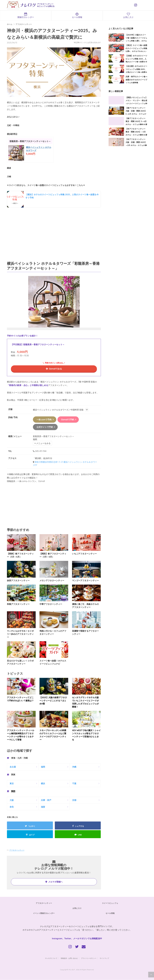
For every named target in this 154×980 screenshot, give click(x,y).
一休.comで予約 (44, 419)
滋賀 (43, 807)
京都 (74, 800)
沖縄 (74, 767)
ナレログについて (51, 958)
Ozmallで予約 (67, 419)
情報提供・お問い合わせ (69, 958)
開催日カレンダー (25, 15)
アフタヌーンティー (16, 850)
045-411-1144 (40, 451)
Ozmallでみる (55, 368)
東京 (12, 783)
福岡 (43, 767)
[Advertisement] (54, 233)
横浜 (43, 783)
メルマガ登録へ (55, 882)
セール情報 (77, 15)
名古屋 (13, 767)
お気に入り (128, 15)
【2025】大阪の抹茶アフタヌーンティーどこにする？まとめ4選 (53, 700)
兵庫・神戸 (46, 800)
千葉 (74, 783)
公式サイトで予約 (45, 427)
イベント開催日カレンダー (44, 913)
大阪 (12, 800)
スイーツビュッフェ (110, 903)
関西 (13, 791)
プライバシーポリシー (88, 958)
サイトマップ (104, 958)
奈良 (12, 807)
